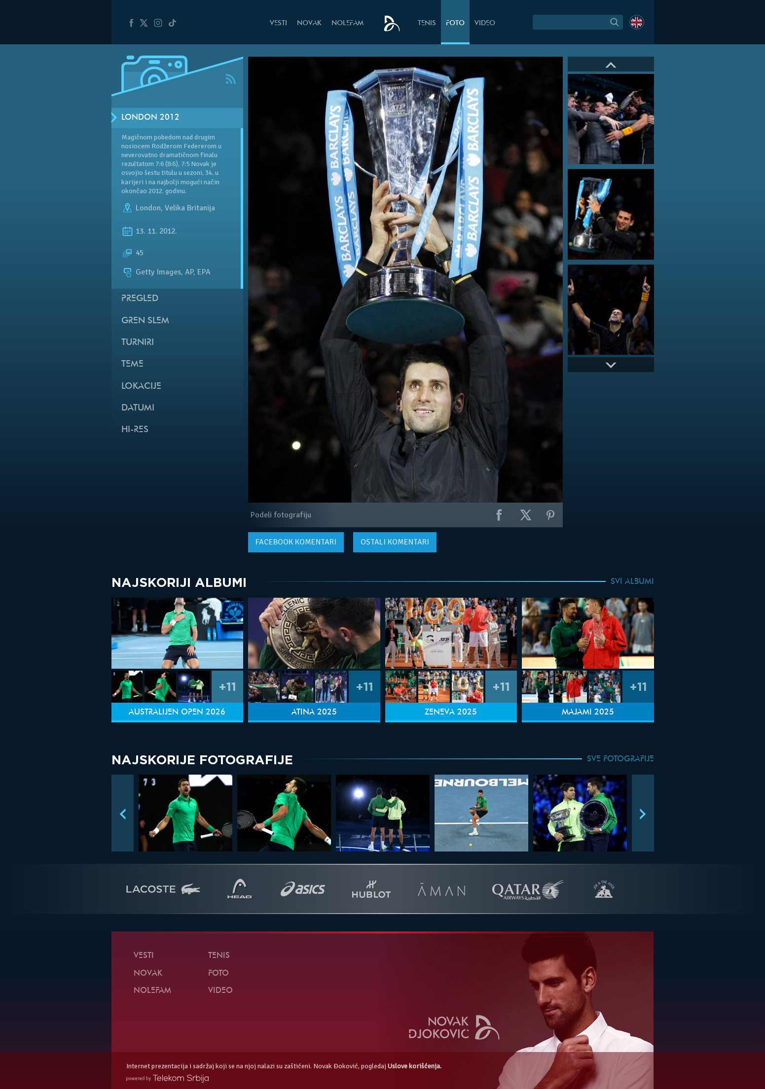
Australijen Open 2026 (177, 712)
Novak (309, 23)
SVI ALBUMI (632, 582)
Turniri (137, 342)
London (148, 208)
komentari (295, 542)
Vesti (278, 23)
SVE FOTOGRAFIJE (620, 759)
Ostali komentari (395, 542)
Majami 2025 (588, 712)
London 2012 (150, 118)
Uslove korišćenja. (414, 1066)
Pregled (139, 299)
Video (484, 23)
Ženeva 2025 (451, 712)
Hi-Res (134, 430)
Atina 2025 (314, 712)
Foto (455, 23)
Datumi (137, 408)
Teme (132, 364)
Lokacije (141, 386)
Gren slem (145, 321)
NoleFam (347, 23)
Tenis (427, 23)
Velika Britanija (190, 208)
